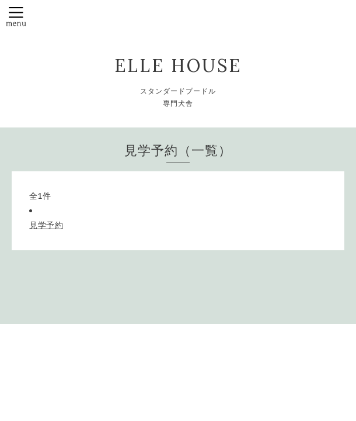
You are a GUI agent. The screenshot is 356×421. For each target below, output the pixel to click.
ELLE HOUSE (178, 65)
